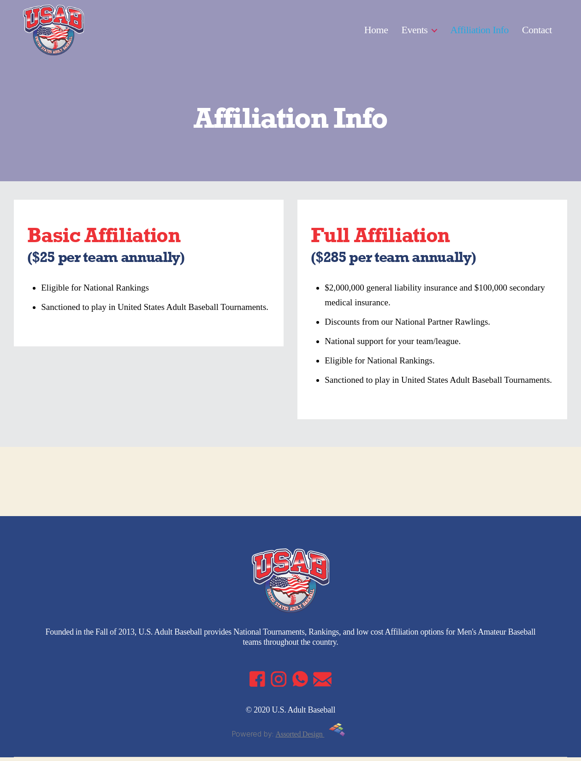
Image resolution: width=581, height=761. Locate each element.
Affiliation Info (479, 31)
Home (376, 31)
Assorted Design (310, 738)
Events (415, 31)
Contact (537, 31)
